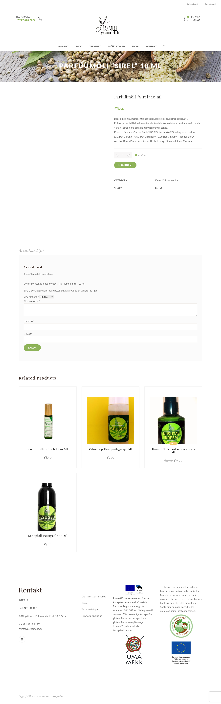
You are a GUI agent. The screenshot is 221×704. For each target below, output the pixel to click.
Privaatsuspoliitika (92, 615)
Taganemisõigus (90, 609)
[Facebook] (22, 639)
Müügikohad (116, 46)
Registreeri (210, 4)
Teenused (95, 46)
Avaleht (63, 46)
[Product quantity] (122, 155)
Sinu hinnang (31, 296)
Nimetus (29, 321)
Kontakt (151, 46)
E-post (28, 333)
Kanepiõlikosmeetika (166, 180)
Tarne (85, 602)
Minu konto (193, 4)
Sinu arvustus (32, 301)
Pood (79, 46)
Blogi (135, 46)
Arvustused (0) (31, 250)
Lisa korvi (125, 165)
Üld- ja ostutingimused (94, 596)
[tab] (31, 250)
